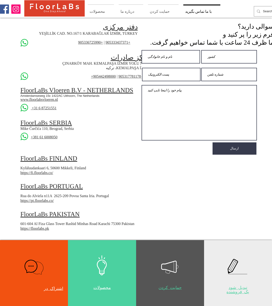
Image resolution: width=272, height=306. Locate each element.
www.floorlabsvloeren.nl (39, 100)
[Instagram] (16, 9)
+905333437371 (117, 42)
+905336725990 (90, 42)
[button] (34, 267)
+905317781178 (130, 76)
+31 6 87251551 (44, 108)
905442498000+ (103, 76)
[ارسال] (234, 148)
